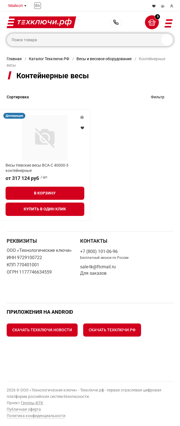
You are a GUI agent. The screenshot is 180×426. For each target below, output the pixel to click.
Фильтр (157, 97)
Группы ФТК (32, 403)
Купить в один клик (45, 209)
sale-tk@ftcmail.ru (98, 266)
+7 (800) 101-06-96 (116, 22)
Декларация (14, 116)
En (37, 5)
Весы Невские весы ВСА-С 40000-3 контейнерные (37, 167)
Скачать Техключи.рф (112, 330)
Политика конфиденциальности (36, 415)
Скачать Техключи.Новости (42, 330)
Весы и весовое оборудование (104, 59)
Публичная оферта (24, 409)
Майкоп (15, 5)
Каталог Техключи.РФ (49, 59)
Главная (14, 59)
